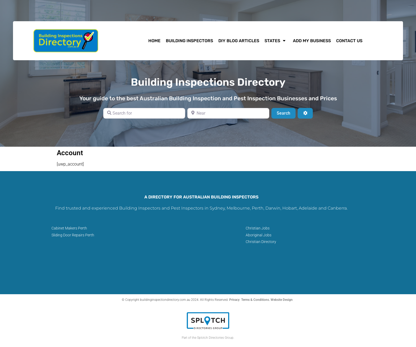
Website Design (282, 300)
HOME (154, 40)
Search (286, 113)
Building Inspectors (189, 40)
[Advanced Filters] (305, 113)
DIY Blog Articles (238, 40)
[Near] (228, 113)
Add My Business (312, 40)
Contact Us (349, 40)
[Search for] (144, 113)
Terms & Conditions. (256, 300)
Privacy (234, 300)
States (276, 40)
